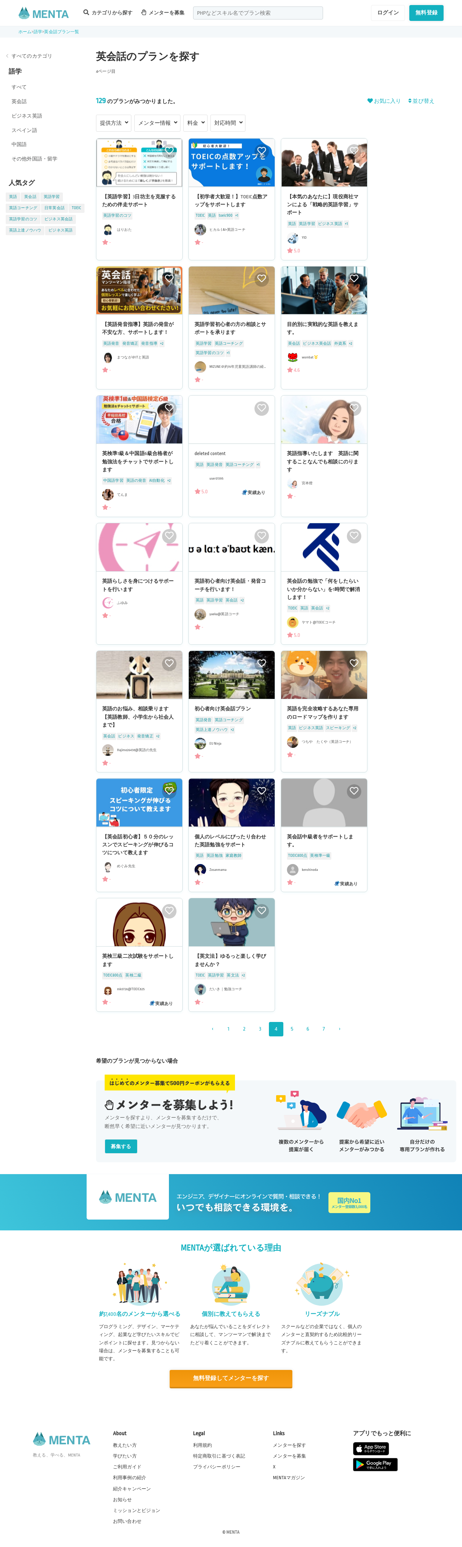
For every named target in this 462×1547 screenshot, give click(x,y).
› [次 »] (339, 1029)
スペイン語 (24, 130)
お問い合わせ (127, 1521)
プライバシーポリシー (217, 1466)
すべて (19, 87)
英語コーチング (23, 208)
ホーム (24, 32)
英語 (13, 197)
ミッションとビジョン (137, 1510)
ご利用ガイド (127, 1466)
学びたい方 (125, 1456)
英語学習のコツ (23, 219)
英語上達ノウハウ (25, 230)
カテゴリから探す (107, 12)
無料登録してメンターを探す (231, 1378)
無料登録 (426, 13)
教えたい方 (125, 1445)
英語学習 (52, 197)
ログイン (388, 13)
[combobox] (258, 12)
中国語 (19, 144)
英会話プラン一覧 (61, 32)
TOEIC (76, 208)
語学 (38, 32)
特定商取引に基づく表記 (219, 1456)
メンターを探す (289, 1445)
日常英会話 (54, 208)
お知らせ (122, 1499)
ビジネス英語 (27, 116)
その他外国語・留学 (34, 159)
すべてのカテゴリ (32, 56)
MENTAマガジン (289, 1477)
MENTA (233, 1532)
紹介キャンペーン (132, 1488)
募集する (121, 1146)
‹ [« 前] (212, 1029)
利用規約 (202, 1445)
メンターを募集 (162, 12)
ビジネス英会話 (58, 219)
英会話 (19, 101)
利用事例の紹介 (129, 1477)
